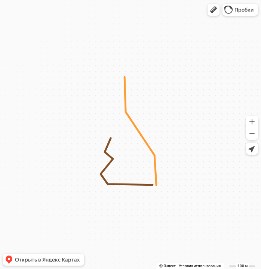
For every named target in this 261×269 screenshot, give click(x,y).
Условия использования (200, 266)
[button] (213, 10)
